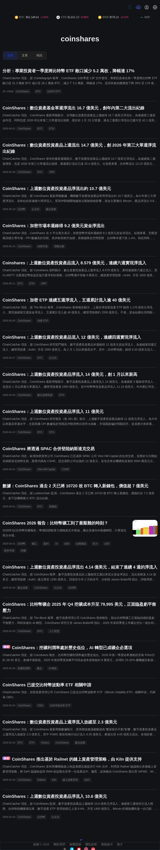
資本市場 (9, 550)
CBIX (40, 705)
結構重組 (81, 543)
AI (56, 543)
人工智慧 (54, 631)
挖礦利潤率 (24, 668)
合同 (106, 543)
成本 (66, 543)
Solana (45, 742)
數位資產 (51, 209)
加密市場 (43, 246)
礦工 (34, 543)
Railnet (41, 779)
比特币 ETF (53, 91)
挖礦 (23, 550)
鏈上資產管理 (70, 779)
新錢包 (53, 506)
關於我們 (59, 844)
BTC (38, 91)
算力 (95, 543)
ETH (51, 128)
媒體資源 (75, 844)
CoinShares (22, 91)
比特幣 (21, 209)
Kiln (54, 779)
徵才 (120, 844)
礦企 (39, 668)
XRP (51, 172)
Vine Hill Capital (46, 469)
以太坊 (35, 209)
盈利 (46, 543)
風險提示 (107, 844)
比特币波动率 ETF (60, 705)
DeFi (87, 779)
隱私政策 (91, 844)
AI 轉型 (53, 668)
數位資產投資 (45, 395)
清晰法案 (59, 246)
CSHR (65, 469)
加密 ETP (43, 320)
